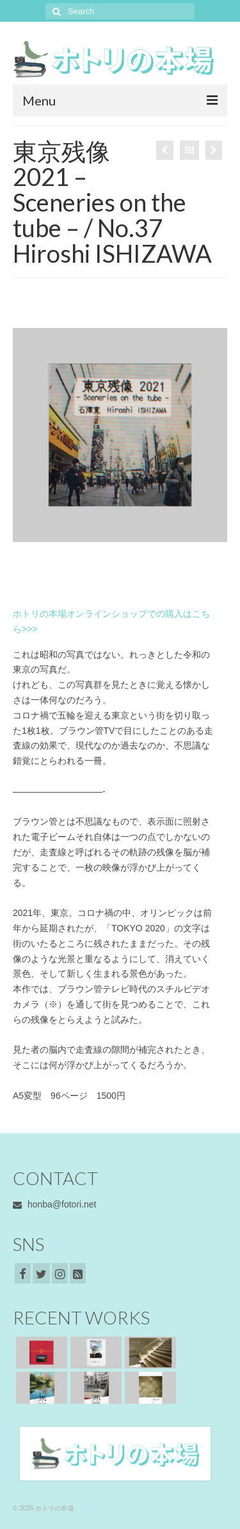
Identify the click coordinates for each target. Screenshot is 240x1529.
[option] (120, 434)
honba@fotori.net (55, 1204)
